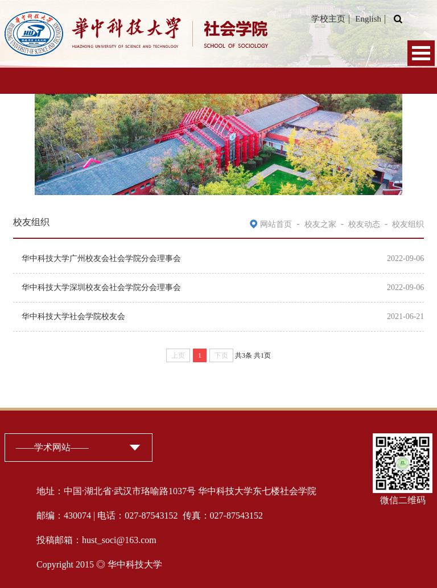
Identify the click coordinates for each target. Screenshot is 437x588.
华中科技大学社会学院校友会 (73, 316)
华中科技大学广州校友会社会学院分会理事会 (101, 258)
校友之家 (320, 224)
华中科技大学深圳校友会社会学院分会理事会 (101, 287)
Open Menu (421, 53)
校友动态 (364, 224)
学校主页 (328, 18)
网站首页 (276, 224)
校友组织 (408, 224)
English (368, 18)
